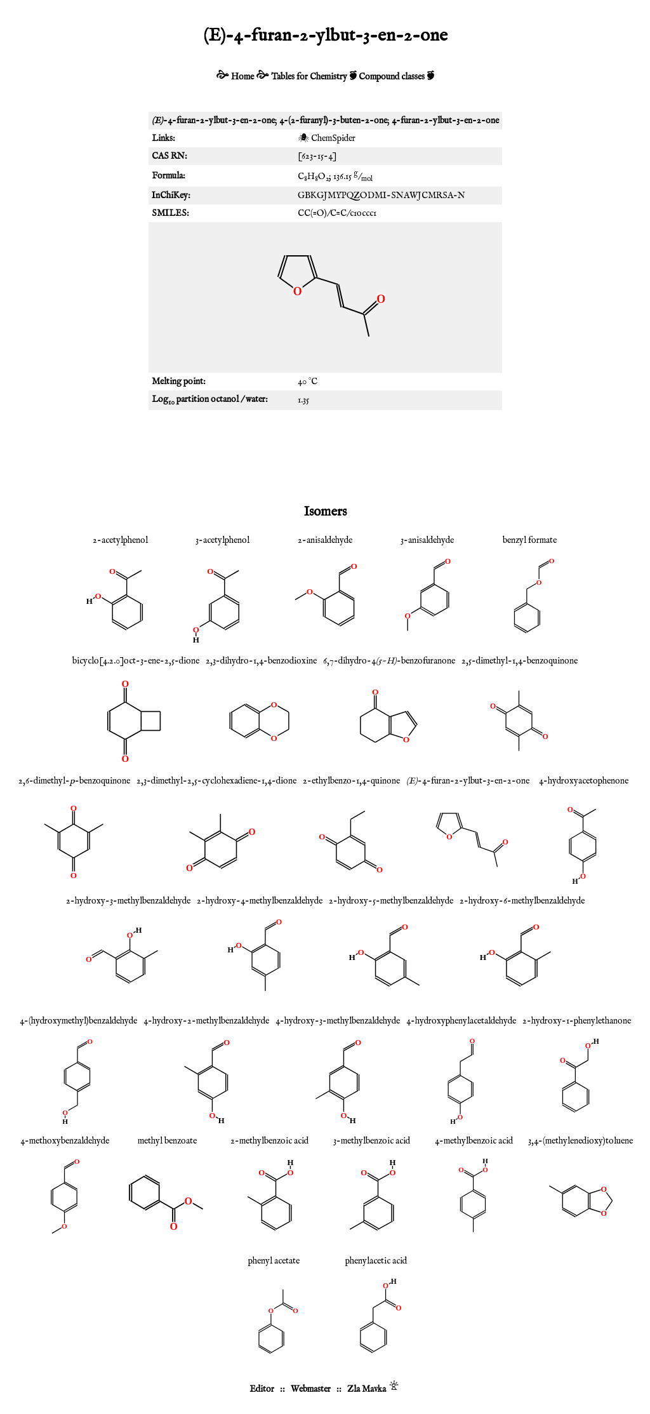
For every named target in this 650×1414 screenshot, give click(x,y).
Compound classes (392, 77)
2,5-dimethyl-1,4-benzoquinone (519, 661)
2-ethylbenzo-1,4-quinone (351, 781)
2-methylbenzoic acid (269, 1141)
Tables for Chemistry (309, 77)
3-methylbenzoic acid (371, 1141)
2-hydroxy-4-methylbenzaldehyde (259, 901)
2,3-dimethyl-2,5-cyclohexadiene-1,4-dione (216, 781)
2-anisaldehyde (325, 540)
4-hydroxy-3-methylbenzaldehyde (337, 1021)
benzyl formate (530, 540)
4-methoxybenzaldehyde (64, 1141)
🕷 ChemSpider (326, 138)
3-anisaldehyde (427, 540)
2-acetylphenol (120, 540)
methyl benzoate (167, 1141)
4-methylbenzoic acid (474, 1141)
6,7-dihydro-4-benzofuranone (389, 661)
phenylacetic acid (376, 1261)
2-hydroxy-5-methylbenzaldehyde (391, 901)
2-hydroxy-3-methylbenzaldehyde (128, 901)
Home (242, 77)
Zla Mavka (366, 1389)
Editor (261, 1389)
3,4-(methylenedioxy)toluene (580, 1141)
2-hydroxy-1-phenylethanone (576, 1021)
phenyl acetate (274, 1261)
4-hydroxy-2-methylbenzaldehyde (206, 1021)
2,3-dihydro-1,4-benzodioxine (261, 661)
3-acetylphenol (222, 540)
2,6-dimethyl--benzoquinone (74, 781)
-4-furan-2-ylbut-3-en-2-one (467, 781)
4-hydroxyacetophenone (583, 781)
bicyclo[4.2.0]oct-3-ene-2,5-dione (135, 661)
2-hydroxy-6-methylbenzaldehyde (522, 901)
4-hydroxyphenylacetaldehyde (461, 1021)
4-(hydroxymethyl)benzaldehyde (78, 1021)
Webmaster (311, 1389)
